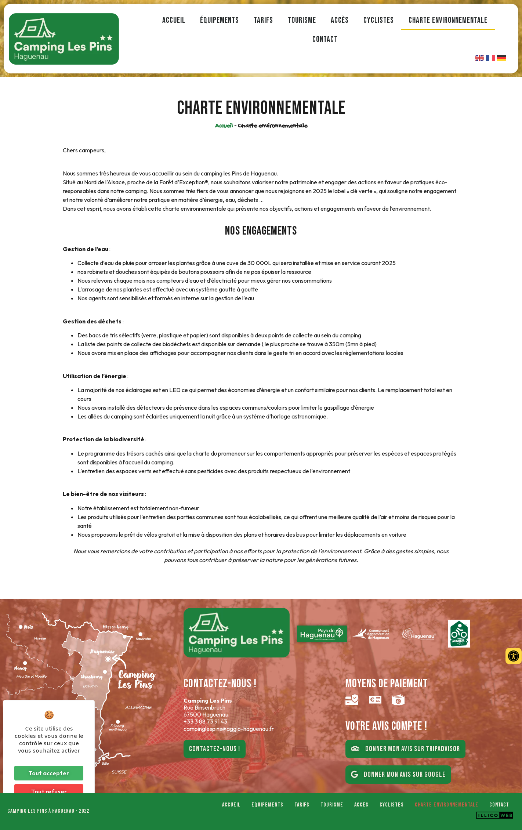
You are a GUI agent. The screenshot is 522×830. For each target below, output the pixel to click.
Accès (340, 20)
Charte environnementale (448, 20)
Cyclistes (378, 20)
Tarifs (263, 20)
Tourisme (302, 20)
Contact (325, 39)
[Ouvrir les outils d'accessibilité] (513, 656)
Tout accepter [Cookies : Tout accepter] (49, 773)
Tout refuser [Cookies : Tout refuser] (49, 791)
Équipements (219, 20)
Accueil (173, 20)
